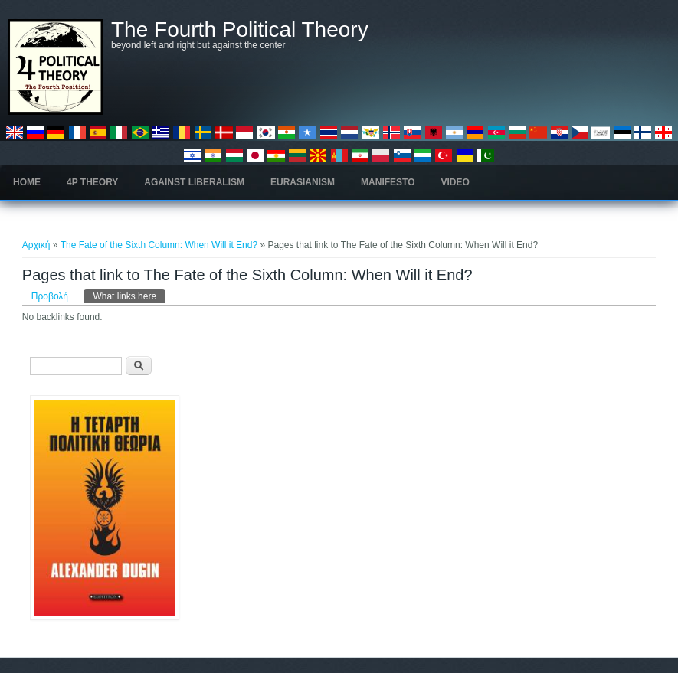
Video (455, 182)
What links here (129, 295)
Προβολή (49, 296)
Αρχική (36, 245)
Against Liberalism (194, 182)
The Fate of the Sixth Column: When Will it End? (159, 245)
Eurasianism (302, 182)
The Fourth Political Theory (239, 30)
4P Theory (92, 182)
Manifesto (387, 182)
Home (27, 182)
